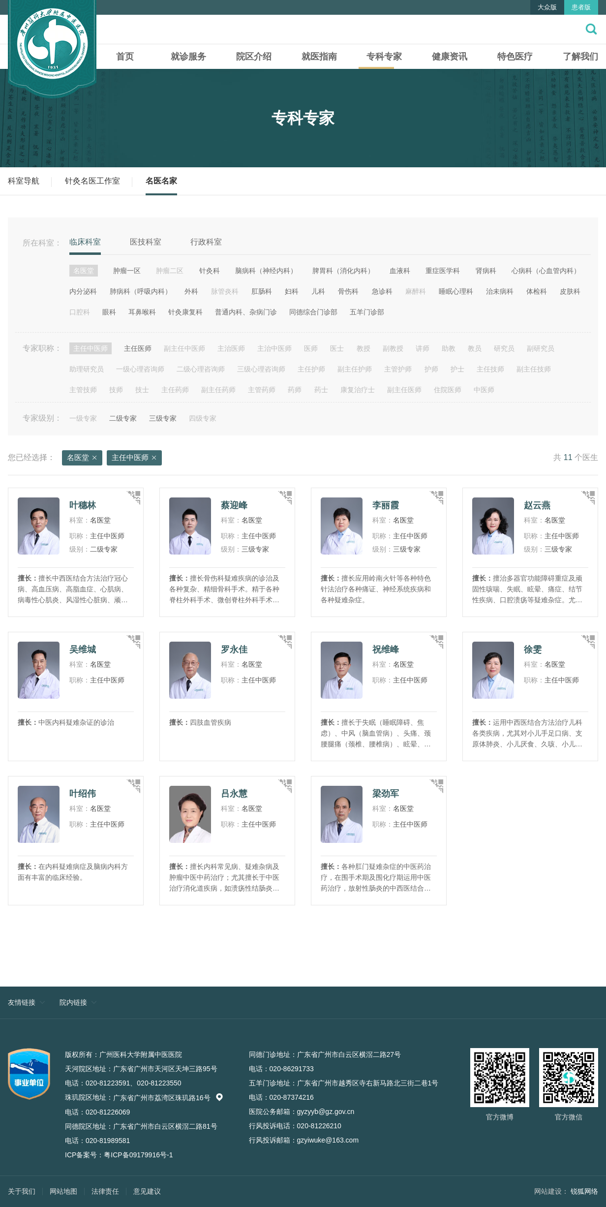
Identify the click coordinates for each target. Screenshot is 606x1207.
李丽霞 (385, 505)
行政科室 (206, 242)
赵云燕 (537, 505)
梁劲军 (385, 794)
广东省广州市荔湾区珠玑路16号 (168, 1098)
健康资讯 (449, 57)
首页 (125, 57)
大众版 (547, 7)
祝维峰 (385, 649)
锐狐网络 (584, 1191)
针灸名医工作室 (92, 181)
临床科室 (85, 242)
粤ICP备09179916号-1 (138, 1155)
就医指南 (319, 57)
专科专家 (384, 57)
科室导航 (23, 181)
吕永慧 (234, 794)
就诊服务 (188, 57)
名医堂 (82, 458)
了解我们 (580, 57)
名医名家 (161, 181)
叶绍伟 (82, 794)
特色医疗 (515, 57)
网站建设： (551, 1191)
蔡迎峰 (234, 505)
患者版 (581, 7)
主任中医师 (134, 458)
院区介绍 (254, 57)
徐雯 (533, 649)
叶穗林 (82, 505)
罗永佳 (234, 649)
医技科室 (145, 242)
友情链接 (21, 1002)
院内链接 (73, 1002)
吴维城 (82, 649)
